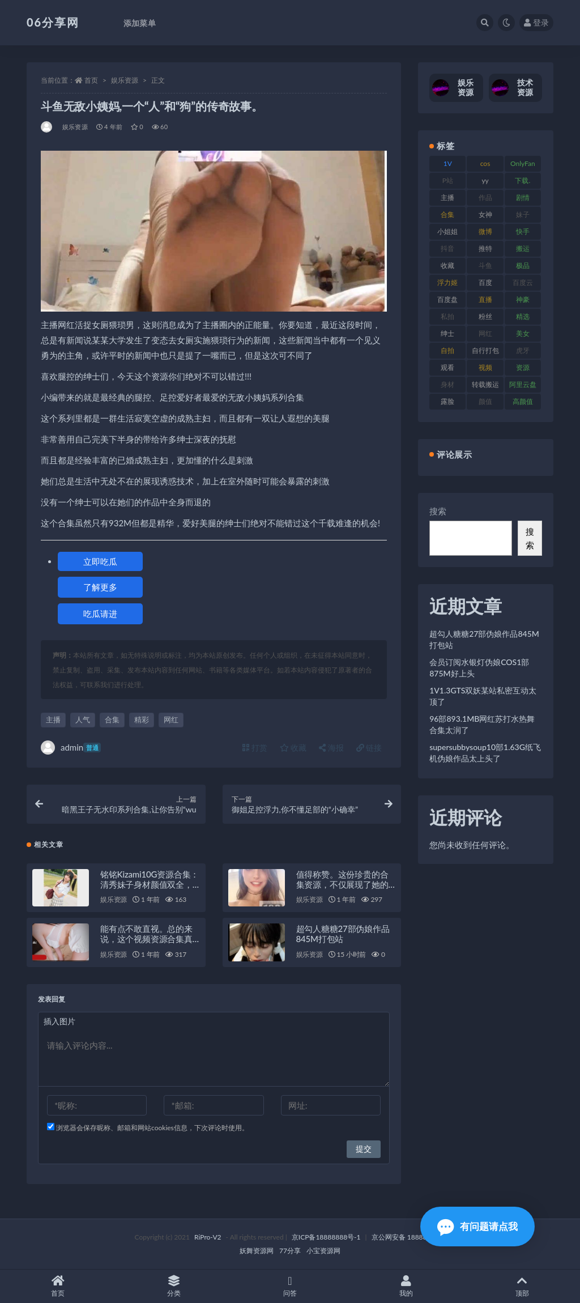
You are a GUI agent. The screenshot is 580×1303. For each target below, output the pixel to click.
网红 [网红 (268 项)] (485, 333)
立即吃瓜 (100, 561)
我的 (406, 1286)
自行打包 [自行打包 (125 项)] (485, 350)
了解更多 (100, 587)
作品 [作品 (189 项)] (485, 197)
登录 (536, 22)
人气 (82, 719)
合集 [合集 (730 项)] (447, 214)
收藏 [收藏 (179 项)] (447, 265)
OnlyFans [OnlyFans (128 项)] (522, 165)
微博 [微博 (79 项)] (485, 231)
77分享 (290, 1250)
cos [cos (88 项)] (485, 163)
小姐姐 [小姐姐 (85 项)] (447, 231)
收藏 (293, 747)
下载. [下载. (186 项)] (522, 180)
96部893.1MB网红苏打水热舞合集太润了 (482, 724)
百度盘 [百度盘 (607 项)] (447, 299)
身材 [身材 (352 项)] (447, 384)
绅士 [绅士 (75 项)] (447, 333)
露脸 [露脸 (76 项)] (447, 401)
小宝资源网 (323, 1250)
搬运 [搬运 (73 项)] (523, 248)
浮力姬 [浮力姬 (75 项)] (447, 282)
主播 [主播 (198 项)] (447, 197)
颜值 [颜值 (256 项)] (485, 401)
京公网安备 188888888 (407, 1237)
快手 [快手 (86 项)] (523, 231)
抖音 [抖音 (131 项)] (447, 248)
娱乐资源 (124, 80)
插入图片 (59, 1021)
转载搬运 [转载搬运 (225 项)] (485, 384)
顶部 (522, 1286)
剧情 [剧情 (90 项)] (523, 197)
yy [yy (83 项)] (484, 180)
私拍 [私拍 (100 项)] (447, 316)
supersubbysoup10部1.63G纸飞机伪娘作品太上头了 (485, 752)
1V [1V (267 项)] (447, 163)
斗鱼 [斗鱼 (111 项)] (485, 265)
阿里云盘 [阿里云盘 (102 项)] (522, 384)
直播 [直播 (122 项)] (485, 299)
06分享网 (53, 22)
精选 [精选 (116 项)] (523, 316)
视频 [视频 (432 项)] (485, 367)
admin (71, 747)
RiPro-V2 (207, 1237)
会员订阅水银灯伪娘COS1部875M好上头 (479, 667)
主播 (53, 719)
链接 (369, 747)
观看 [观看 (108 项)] (447, 367)
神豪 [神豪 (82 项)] (523, 299)
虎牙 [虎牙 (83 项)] (523, 350)
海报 (331, 747)
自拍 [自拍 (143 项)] (447, 350)
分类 (174, 1286)
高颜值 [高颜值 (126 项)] (523, 401)
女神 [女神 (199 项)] (485, 214)
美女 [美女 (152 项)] (523, 333)
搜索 (437, 511)
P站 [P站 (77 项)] (447, 180)
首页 (91, 80)
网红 (171, 719)
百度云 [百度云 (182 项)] (523, 282)
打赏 (254, 747)
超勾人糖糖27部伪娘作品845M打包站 (343, 933)
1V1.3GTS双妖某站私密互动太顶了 (482, 695)
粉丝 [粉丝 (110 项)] (485, 316)
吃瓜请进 (100, 613)
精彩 (141, 719)
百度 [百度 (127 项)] (485, 282)
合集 (112, 719)
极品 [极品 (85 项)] (523, 265)
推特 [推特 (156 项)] (485, 248)
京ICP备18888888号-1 (326, 1237)
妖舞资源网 (257, 1250)
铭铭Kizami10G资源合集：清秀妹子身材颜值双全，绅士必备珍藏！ (149, 884)
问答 (290, 1286)
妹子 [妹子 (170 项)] (523, 214)
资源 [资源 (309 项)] (523, 367)
